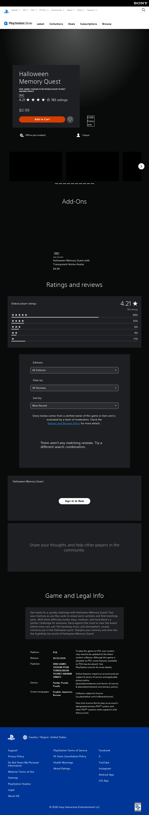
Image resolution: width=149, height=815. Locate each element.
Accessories (56, 10)
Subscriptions (88, 20)
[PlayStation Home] (6, 10)
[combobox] (74, 367)
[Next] (141, 163)
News (69, 10)
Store (79, 10)
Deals (71, 20)
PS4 (33, 10)
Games (14, 10)
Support (90, 10)
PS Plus (42, 10)
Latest (40, 20)
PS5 (24, 10)
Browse (106, 20)
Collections (56, 20)
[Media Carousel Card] (35, 163)
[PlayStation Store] (19, 20)
